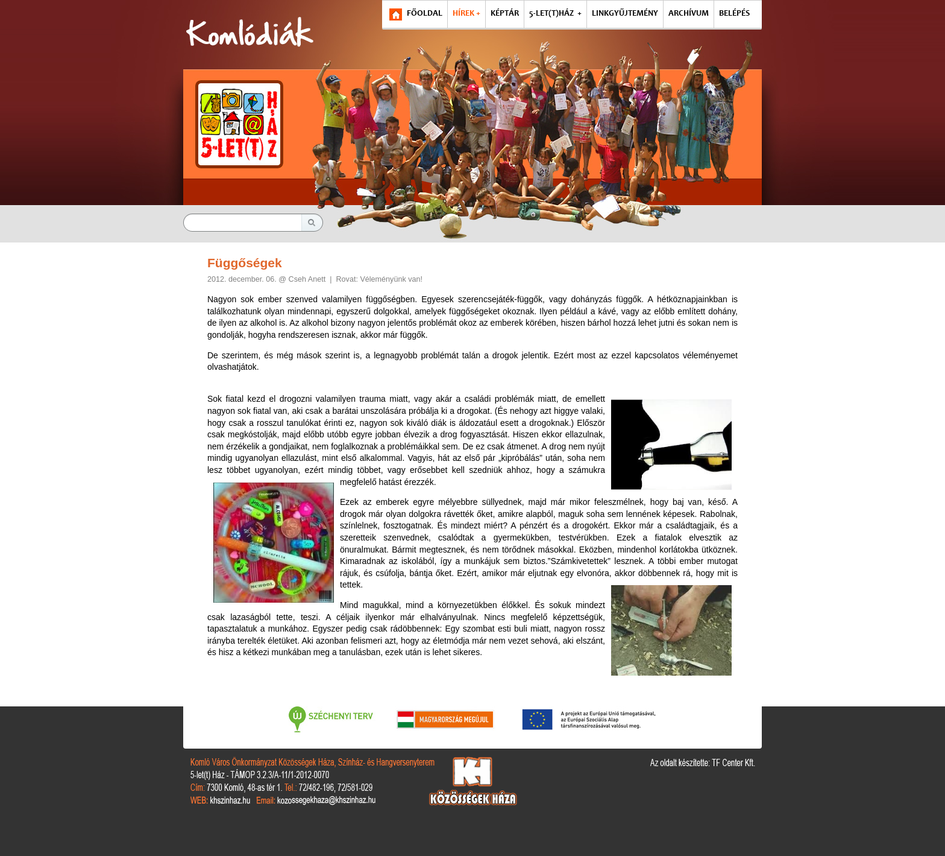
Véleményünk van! (391, 279)
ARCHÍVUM (688, 14)
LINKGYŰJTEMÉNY (625, 14)
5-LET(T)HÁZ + (555, 14)
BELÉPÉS (734, 14)
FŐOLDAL (424, 14)
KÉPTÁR (505, 14)
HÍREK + (466, 14)
